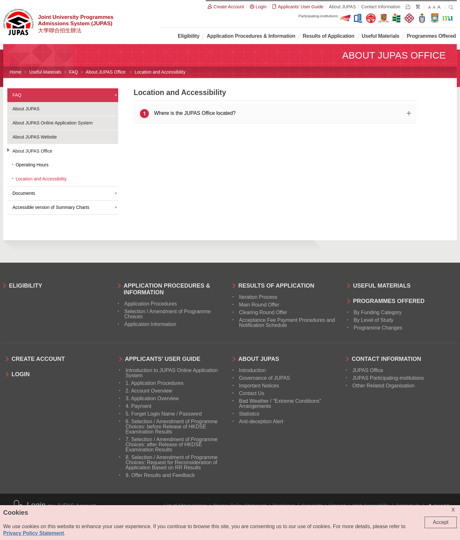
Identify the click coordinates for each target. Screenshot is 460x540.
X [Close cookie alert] (453, 509)
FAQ (73, 72)
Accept (440, 522)
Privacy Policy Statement (33, 533)
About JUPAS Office (106, 72)
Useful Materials (45, 72)
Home (15, 72)
